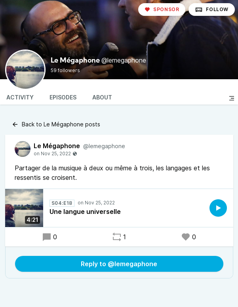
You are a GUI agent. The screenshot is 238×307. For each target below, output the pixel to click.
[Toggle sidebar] (231, 98)
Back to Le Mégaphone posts (55, 124)
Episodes (63, 97)
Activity (20, 97)
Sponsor (162, 9)
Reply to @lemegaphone (119, 264)
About (102, 97)
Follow (211, 9)
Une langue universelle (85, 211)
